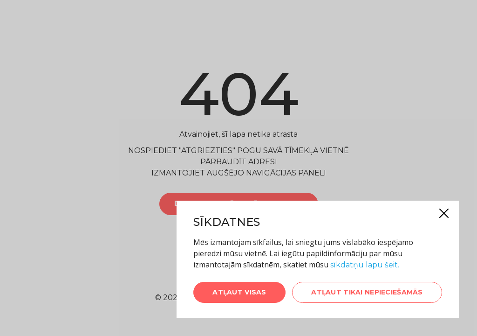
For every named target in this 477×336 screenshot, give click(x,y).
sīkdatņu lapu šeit (364, 264)
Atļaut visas (239, 292)
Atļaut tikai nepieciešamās (366, 292)
